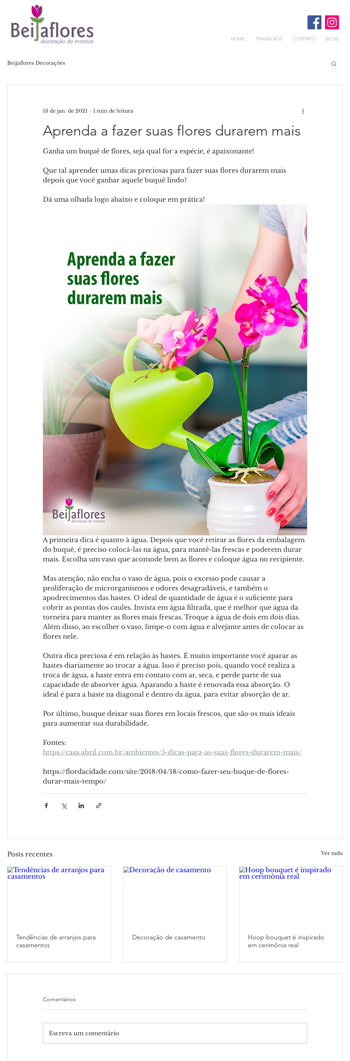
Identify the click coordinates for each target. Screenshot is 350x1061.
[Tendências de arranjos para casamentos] (59, 896)
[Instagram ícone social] (332, 22)
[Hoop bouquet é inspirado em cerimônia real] (290, 896)
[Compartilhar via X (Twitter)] (63, 805)
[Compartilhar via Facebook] (46, 805)
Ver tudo (332, 853)
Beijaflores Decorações (36, 63)
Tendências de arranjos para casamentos (56, 941)
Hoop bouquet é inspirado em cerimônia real (286, 941)
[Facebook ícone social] (314, 22)
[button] (333, 63)
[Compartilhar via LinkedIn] (81, 805)
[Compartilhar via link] (98, 805)
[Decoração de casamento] (175, 896)
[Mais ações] (303, 111)
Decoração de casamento (168, 937)
